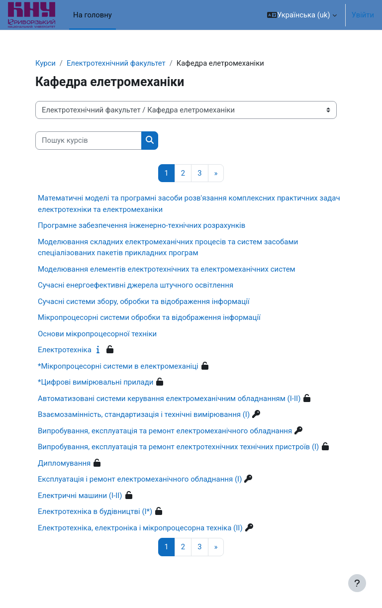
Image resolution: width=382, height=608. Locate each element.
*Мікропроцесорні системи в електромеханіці (118, 366)
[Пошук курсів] (88, 140)
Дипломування (64, 463)
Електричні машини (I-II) (80, 495)
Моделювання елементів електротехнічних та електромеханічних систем (166, 269)
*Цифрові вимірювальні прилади (95, 382)
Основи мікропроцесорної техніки (97, 333)
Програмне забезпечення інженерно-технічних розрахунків (141, 225)
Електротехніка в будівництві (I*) (95, 511)
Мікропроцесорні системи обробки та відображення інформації (149, 317)
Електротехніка (65, 349)
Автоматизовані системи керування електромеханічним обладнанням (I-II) (169, 398)
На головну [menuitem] (92, 14)
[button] (302, 15)
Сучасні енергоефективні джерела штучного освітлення (135, 285)
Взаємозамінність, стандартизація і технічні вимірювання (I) (144, 414)
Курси (45, 63)
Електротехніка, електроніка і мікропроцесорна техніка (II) (140, 527)
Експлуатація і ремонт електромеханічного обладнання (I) (140, 479)
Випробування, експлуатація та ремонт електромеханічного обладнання (165, 430)
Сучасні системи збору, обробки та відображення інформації (143, 301)
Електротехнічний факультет (116, 63)
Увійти (363, 14)
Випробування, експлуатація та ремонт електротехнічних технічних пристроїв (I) (178, 446)
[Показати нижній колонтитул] (357, 583)
